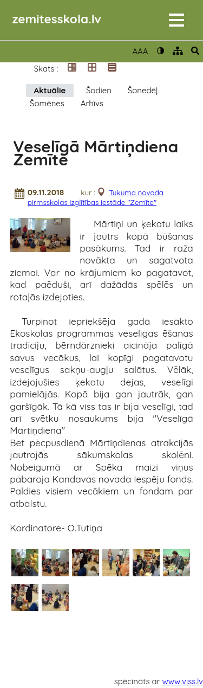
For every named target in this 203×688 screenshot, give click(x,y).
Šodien (99, 90)
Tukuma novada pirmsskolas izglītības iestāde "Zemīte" (95, 197)
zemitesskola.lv (56, 19)
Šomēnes (47, 103)
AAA (140, 51)
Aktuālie (50, 90)
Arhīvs (92, 103)
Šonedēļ (143, 90)
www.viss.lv (183, 681)
